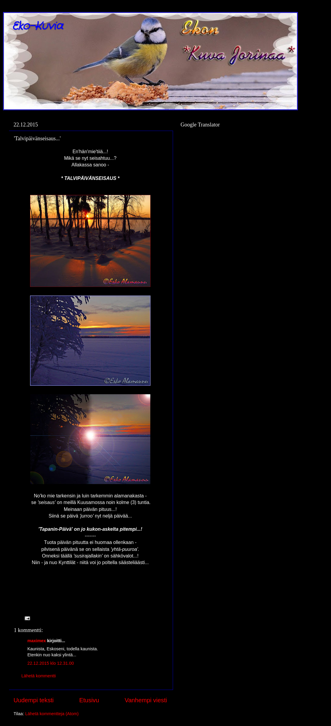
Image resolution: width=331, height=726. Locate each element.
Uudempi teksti (34, 700)
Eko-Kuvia (37, 26)
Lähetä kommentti (38, 675)
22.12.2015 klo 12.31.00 (50, 663)
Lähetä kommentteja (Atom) (52, 713)
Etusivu (89, 700)
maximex (36, 640)
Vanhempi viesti (146, 700)
